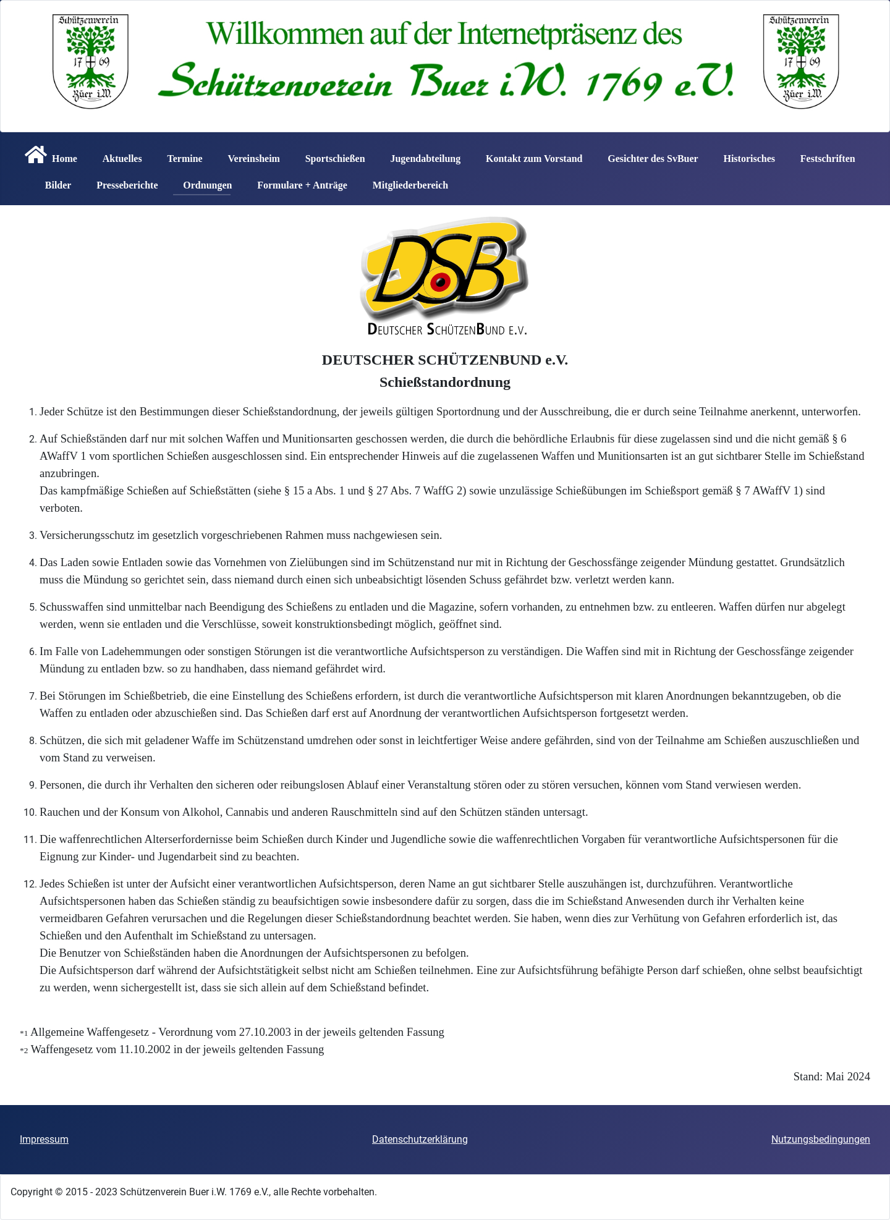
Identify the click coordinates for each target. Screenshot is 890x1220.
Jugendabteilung (420, 154)
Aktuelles (117, 154)
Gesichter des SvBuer (648, 154)
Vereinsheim (248, 154)
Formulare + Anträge (297, 181)
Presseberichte (122, 181)
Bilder (53, 181)
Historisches (744, 154)
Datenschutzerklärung (420, 1139)
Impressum (44, 1139)
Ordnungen (202, 181)
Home (48, 154)
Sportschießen (330, 154)
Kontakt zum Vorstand (529, 154)
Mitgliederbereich (405, 181)
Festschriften (822, 154)
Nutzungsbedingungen (820, 1139)
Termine (179, 154)
